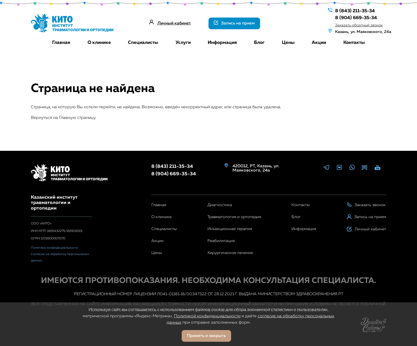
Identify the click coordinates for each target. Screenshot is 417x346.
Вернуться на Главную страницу (63, 118)
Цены (288, 42)
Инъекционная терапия (229, 229)
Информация (222, 42)
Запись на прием (234, 23)
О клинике (99, 42)
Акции (319, 42)
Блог (259, 42)
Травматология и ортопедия (234, 217)
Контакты (354, 42)
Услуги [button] (183, 42)
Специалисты (143, 42)
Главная (61, 42)
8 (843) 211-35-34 (351, 10)
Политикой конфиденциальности (207, 316)
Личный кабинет (174, 23)
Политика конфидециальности (54, 247)
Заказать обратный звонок (355, 24)
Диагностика (219, 205)
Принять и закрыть (206, 336)
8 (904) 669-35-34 (352, 17)
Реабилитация (221, 241)
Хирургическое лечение (230, 253)
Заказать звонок (366, 205)
